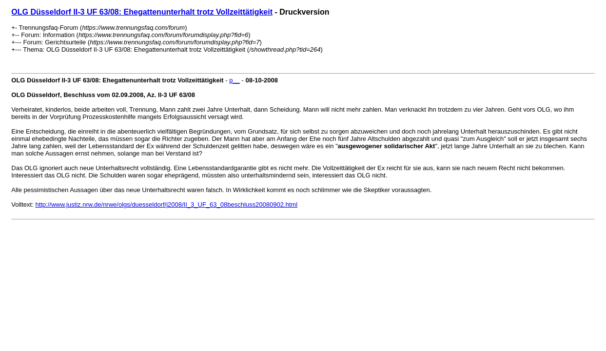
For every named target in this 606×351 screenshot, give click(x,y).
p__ (234, 80)
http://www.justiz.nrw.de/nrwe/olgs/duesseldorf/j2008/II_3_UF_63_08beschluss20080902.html (166, 204)
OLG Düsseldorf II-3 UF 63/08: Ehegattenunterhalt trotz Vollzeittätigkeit (142, 12)
